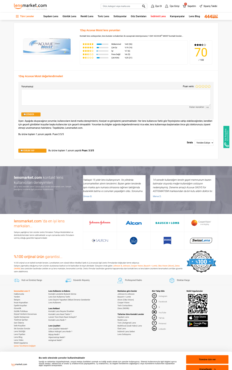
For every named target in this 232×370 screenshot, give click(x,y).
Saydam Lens (50, 16)
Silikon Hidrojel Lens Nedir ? (60, 331)
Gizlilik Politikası (21, 311)
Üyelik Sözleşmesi (21, 317)
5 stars (209, 86)
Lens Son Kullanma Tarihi (59, 297)
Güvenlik (17, 308)
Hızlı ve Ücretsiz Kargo (28, 280)
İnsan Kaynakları (21, 302)
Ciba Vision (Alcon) (166, 266)
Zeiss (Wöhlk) (123, 308)
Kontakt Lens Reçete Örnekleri (61, 311)
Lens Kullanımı (54, 302)
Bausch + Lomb (150, 266)
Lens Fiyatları (19, 334)
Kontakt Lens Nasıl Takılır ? (59, 314)
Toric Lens (103, 16)
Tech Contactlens (124, 305)
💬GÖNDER (28, 114)
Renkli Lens (86, 16)
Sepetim (189, 6)
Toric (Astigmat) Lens (126, 323)
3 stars (203, 86)
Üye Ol (156, 6)
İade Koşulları (19, 325)
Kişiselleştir (207, 352)
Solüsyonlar (120, 16)
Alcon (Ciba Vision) (125, 300)
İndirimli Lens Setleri (126, 331)
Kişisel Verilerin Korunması (25, 314)
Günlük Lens (69, 16)
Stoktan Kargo (179, 280)
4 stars (206, 86)
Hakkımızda (19, 294)
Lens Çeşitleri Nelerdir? (58, 329)
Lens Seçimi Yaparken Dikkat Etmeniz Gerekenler (69, 300)
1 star (196, 86)
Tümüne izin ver (207, 342)
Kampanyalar (177, 16)
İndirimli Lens (158, 16)
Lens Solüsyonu (124, 334)
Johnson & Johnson (121, 266)
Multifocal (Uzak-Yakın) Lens (129, 326)
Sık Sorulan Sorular (22, 328)
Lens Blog (194, 16)
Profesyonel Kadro (129, 280)
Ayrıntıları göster (48, 356)
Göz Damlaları (138, 16)
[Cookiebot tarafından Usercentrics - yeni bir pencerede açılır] (19, 364)
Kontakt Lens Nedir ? (57, 320)
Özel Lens (121, 328)
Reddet (207, 362)
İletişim (17, 300)
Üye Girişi (172, 6)
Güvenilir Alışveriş (78, 280)
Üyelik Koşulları (20, 305)
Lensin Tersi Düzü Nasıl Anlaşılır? (62, 317)
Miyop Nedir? (54, 334)
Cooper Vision (137, 266)
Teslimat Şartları (21, 320)
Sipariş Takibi (208, 6)
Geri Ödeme (19, 323)
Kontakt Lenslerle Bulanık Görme (62, 294)
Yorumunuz (27, 86)
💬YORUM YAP (27, 150)
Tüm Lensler (25, 16)
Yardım (17, 297)
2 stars (199, 86)
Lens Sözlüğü (19, 331)
